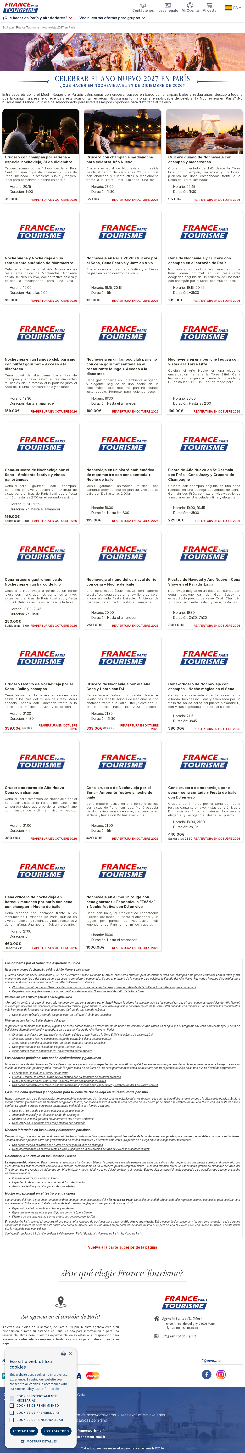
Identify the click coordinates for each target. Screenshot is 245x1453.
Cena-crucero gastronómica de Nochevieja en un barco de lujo (33, 582)
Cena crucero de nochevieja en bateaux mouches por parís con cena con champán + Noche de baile (38, 902)
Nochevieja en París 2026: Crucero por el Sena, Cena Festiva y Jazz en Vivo (122, 260)
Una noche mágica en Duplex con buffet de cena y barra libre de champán (57, 1145)
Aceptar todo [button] (23, 1431)
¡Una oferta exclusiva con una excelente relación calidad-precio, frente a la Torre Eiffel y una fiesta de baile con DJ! (82, 1034)
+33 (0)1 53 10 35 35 (184, 1328)
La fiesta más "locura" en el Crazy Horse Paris (40, 1073)
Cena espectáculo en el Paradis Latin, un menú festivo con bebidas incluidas (59, 1081)
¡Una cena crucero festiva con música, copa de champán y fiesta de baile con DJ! (61, 1038)
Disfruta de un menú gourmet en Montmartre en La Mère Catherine (53, 1119)
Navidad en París (131, 1233)
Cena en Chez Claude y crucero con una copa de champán (48, 1110)
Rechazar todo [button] (56, 1431)
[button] (41, 1441)
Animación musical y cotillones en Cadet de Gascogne (45, 1115)
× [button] (70, 1354)
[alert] (41, 1398)
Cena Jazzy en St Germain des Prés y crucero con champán (48, 1123)
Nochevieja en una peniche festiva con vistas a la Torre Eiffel (203, 361)
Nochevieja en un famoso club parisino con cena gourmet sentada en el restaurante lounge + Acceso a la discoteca (121, 366)
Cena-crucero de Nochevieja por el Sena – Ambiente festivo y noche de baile (119, 792)
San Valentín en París (18, 1233)
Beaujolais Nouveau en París (101, 1233)
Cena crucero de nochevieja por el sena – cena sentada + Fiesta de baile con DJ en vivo (202, 792)
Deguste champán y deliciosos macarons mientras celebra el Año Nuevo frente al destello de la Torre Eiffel (78, 991)
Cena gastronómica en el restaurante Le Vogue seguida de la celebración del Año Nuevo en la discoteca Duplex (81, 1149)
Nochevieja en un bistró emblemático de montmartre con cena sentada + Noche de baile (120, 475)
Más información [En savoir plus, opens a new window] (47, 1389)
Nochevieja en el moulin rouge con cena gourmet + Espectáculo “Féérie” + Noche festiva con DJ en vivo (121, 902)
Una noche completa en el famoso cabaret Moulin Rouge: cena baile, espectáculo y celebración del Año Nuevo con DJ (85, 1085)
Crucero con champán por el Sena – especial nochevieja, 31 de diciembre (38, 159)
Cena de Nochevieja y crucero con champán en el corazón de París (199, 260)
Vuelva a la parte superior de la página (122, 1247)
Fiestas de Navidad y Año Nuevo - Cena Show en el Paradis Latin (204, 582)
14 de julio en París (44, 1233)
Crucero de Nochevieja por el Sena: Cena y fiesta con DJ (118, 686)
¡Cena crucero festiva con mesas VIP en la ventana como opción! (52, 1051)
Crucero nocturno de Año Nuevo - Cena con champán (36, 790)
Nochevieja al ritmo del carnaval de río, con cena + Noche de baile (122, 582)
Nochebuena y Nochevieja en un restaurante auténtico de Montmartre (39, 260)
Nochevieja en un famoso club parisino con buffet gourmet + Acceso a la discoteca (40, 364)
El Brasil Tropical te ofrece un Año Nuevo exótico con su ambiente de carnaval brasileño (66, 1077)
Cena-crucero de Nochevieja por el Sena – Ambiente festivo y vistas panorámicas (37, 475)
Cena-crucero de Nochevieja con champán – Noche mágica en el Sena (201, 686)
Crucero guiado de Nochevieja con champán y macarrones (199, 159)
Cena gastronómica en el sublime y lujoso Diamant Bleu (46, 1047)
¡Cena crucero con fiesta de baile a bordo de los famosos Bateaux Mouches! (59, 1043)
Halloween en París (70, 1233)
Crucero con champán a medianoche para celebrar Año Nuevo (119, 159)
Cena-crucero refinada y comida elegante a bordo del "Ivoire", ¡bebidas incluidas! (61, 1015)
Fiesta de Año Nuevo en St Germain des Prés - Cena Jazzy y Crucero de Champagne (201, 475)
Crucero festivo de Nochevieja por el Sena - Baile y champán (39, 686)
